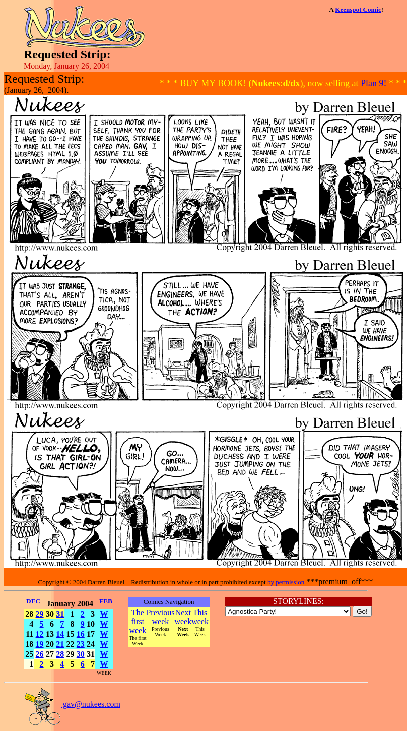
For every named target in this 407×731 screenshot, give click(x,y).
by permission (285, 582)
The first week (137, 621)
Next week (182, 617)
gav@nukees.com (72, 704)
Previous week (160, 617)
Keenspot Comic (358, 9)
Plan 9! (374, 83)
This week (200, 617)
